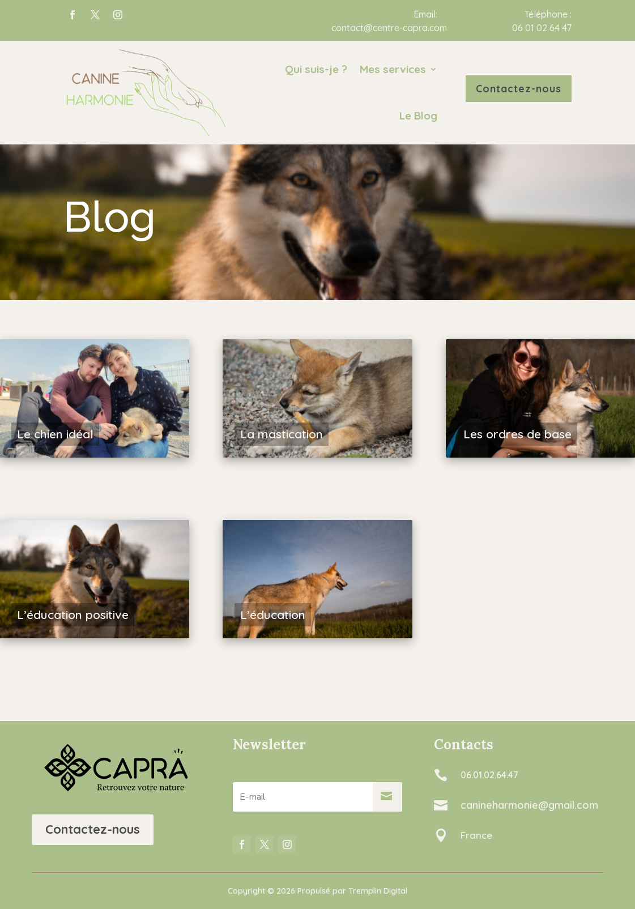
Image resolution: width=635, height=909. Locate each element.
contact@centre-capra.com (389, 27)
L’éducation (272, 614)
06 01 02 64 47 (542, 27)
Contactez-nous (92, 829)
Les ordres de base (517, 433)
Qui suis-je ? (316, 69)
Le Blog (418, 115)
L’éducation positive (73, 614)
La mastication (281, 433)
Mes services (393, 69)
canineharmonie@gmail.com (529, 805)
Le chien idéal (55, 433)
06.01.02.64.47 (489, 774)
